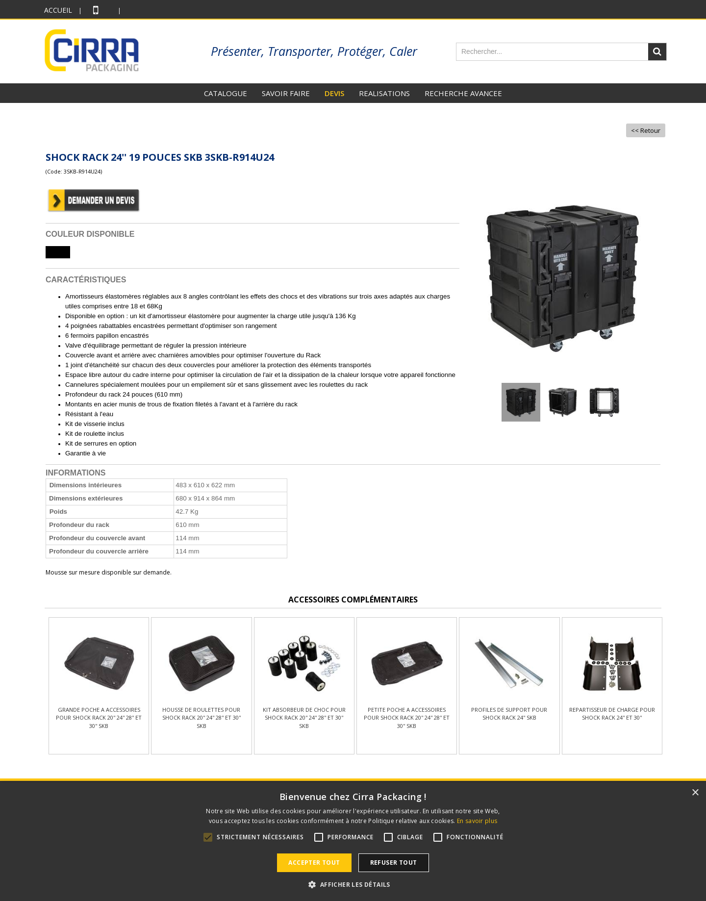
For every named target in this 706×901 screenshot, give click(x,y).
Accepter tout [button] (314, 862)
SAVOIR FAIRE (286, 93)
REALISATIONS (384, 93)
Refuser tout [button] (393, 862)
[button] (353, 884)
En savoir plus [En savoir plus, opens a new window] (477, 821)
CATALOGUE (225, 93)
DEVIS (334, 93)
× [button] (695, 793)
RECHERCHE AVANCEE (463, 93)
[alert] (353, 841)
